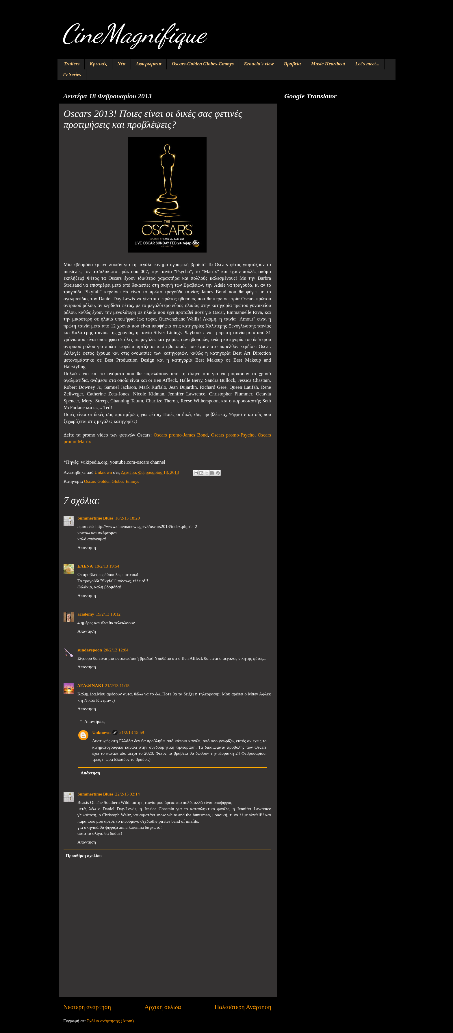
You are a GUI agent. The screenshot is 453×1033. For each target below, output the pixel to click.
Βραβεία (292, 64)
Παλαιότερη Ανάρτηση (243, 1006)
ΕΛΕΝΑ (85, 566)
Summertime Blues (95, 517)
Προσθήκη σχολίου (84, 855)
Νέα (121, 64)
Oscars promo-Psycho (233, 435)
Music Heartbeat (328, 64)
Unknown (101, 732)
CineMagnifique (134, 33)
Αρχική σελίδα (162, 1006)
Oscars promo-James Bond (181, 435)
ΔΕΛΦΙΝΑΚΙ (90, 685)
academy (85, 614)
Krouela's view (259, 64)
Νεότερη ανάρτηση (87, 1006)
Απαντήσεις (94, 721)
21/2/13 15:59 (131, 732)
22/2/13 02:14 (127, 793)
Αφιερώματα (149, 64)
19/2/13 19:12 (108, 614)
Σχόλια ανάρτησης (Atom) (110, 1020)
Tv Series (71, 74)
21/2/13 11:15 (117, 685)
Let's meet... (367, 64)
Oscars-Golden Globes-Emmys (203, 64)
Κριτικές (98, 64)
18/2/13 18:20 (127, 517)
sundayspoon (89, 649)
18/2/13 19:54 (106, 566)
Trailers (71, 64)
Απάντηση (86, 547)
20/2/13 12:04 (116, 649)
